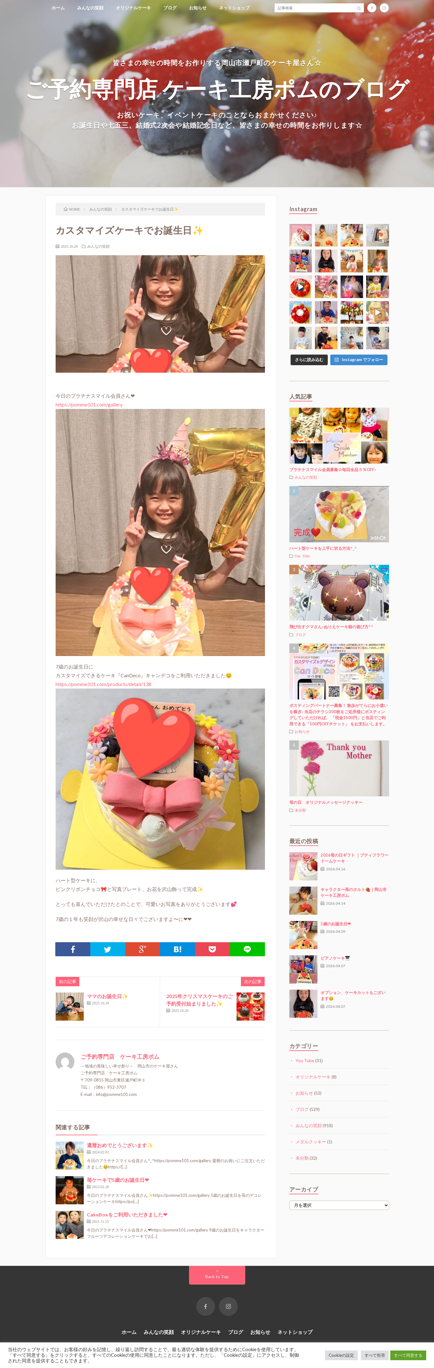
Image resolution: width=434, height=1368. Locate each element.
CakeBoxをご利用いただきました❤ (127, 1214)
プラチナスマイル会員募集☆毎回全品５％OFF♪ (333, 469)
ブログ (170, 7)
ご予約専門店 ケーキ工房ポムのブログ (217, 88)
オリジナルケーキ (133, 7)
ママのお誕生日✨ (107, 996)
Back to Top (217, 1276)
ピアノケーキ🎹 (335, 958)
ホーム (58, 7)
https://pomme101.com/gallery (89, 404)
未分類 (300, 810)
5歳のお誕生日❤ (336, 923)
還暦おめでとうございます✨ (120, 1145)
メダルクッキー (311, 1141)
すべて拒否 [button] (375, 1355)
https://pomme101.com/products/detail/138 (103, 684)
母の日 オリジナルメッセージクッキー (325, 802)
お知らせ (198, 7)
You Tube (302, 556)
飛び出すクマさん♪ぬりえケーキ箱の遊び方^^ (331, 626)
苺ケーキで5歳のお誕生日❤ (118, 1180)
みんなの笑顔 (90, 7)
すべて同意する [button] (408, 1355)
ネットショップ (234, 7)
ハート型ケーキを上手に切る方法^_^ (323, 548)
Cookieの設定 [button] (341, 1355)
